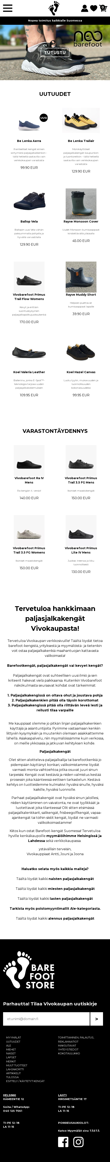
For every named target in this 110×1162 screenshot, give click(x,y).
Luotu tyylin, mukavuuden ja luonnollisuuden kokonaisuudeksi (81, 384)
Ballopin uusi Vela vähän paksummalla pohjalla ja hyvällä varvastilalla (29, 233)
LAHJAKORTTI (15, 1069)
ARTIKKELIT (13, 1073)
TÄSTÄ (94, 1130)
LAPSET (11, 1057)
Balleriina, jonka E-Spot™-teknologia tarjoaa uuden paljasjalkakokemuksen (29, 384)
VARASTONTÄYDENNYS (55, 431)
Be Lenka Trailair (81, 141)
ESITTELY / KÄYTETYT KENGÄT (25, 1081)
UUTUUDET (55, 94)
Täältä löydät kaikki (55, 879)
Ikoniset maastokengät (81, 490)
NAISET (11, 1053)
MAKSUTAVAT (67, 1045)
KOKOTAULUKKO (69, 1053)
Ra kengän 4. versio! (29, 490)
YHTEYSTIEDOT (68, 1049)
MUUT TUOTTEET (16, 1065)
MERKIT (11, 1061)
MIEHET (11, 1049)
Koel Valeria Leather (29, 372)
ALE (8, 1045)
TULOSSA (12, 1077)
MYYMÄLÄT (13, 1037)
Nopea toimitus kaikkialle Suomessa (55, 20)
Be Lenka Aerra (29, 141)
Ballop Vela (29, 221)
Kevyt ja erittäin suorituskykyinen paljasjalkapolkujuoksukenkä (29, 311)
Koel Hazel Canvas (81, 372)
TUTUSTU (55, 52)
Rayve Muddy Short (81, 294)
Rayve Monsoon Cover (81, 221)
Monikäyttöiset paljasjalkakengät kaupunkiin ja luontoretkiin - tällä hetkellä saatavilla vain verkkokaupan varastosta (81, 156)
